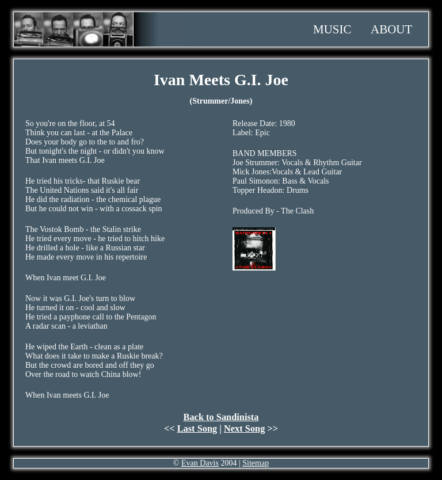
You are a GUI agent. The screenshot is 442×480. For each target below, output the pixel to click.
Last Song (197, 428)
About (391, 29)
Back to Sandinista (221, 417)
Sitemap (255, 463)
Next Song (244, 428)
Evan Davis (200, 463)
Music (332, 29)
